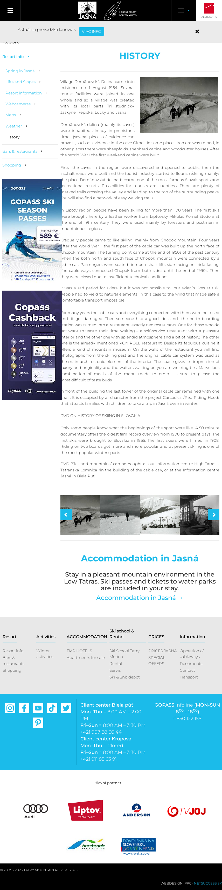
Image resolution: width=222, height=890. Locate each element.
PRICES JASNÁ (162, 650)
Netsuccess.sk (208, 883)
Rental (115, 663)
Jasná (87, 10)
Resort (10, 636)
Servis (115, 670)
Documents (191, 663)
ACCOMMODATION (87, 636)
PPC (187, 883)
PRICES (156, 636)
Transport (189, 677)
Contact (187, 670)
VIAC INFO (91, 31)
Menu (10, 10)
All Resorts (209, 16)
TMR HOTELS (79, 650)
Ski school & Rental (121, 634)
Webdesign (172, 883)
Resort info (13, 650)
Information (192, 636)
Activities (46, 636)
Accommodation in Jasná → (140, 597)
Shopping (12, 670)
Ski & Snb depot (124, 677)
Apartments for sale (86, 657)
